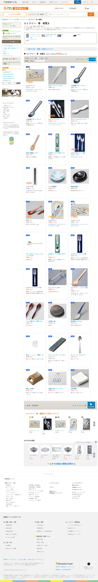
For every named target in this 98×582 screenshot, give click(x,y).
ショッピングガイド (77, 483)
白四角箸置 (73, 388)
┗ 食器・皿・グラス (33, 494)
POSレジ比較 (40, 542)
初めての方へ (59, 8)
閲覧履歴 (72, 8)
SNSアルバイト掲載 (11, 548)
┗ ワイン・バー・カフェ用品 (35, 491)
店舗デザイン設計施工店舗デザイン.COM (45, 575)
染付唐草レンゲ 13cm (76, 321)
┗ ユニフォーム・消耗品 (34, 500)
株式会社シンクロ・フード (68, 566)
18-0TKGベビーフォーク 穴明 (33, 287)
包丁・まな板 (9, 498)
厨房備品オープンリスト (56, 493)
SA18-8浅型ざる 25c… (33, 456)
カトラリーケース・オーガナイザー (11, 37)
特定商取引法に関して (78, 489)
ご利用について (7, 105)
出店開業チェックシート (74, 531)
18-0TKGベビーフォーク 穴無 (78, 254)
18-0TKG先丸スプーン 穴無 (78, 153)
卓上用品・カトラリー (11, 33)
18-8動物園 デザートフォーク (33, 119)
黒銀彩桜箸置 (74, 186)
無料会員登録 (77, 2)
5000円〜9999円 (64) (8, 76)
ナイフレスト (33, 39)
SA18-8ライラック (75, 220)
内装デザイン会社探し (11, 534)
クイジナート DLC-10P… (78, 456)
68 (87, 59)
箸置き (79, 34)
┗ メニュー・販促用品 (34, 496)
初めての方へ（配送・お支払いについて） (41, 49)
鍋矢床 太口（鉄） (90, 456)
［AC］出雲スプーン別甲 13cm (34, 321)
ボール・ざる (9, 496)
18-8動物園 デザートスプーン (78, 85)
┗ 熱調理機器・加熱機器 (34, 487)
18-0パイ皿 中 (44, 455)
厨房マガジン (53, 491)
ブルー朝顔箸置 (52, 186)
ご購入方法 (6, 109)
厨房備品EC (40, 528)
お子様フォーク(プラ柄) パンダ (56, 153)
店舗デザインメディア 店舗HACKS (73, 577)
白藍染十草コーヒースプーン (55, 388)
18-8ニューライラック (54, 119)
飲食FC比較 (40, 539)
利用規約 (58, 569)
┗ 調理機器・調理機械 (34, 485)
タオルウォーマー (10, 491)
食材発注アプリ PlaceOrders (44, 531)
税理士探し (40, 548)
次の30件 (91, 59)
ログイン (52, 487)
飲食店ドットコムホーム (10, 559)
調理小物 (8, 500)
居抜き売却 (8, 528)
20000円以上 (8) (7, 80)
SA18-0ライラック (30, 85)
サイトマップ (40, 559)
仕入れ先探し (40, 525)
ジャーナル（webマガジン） (75, 525)
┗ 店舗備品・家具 (32, 498)
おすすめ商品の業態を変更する (61, 464)
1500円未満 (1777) (7, 72)
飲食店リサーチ (72, 528)
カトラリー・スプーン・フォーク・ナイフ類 (35, 36)
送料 (4, 112)
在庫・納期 (6, 111)
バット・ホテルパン (11, 492)
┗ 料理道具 (8, 485)
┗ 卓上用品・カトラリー (34, 492)
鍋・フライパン (10, 487)
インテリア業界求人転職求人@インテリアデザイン (82, 575)
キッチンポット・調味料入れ (13, 494)
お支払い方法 (6, 114)
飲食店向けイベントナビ (74, 534)
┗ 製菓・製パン (32, 489)
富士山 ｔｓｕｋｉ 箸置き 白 (34, 355)
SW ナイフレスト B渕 (53, 287)
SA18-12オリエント (86, 430)
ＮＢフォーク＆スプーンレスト (79, 119)
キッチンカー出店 (10, 537)
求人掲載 (8, 545)
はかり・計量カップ (11, 502)
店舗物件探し (9, 525)
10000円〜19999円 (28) (8, 78)
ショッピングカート (55, 483)
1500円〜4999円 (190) (8, 74)
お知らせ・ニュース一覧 (78, 492)
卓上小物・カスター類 (10, 59)
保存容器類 (9, 504)
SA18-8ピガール (52, 220)
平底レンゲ (29, 220)
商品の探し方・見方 (8, 107)
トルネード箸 (29, 186)
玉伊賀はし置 (51, 321)
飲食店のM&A (9, 531)
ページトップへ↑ (49, 474)
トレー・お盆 (9, 489)
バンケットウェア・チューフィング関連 (11, 63)
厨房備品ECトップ (9, 479)
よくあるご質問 (76, 496)
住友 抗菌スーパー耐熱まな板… (56, 456)
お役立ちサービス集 (42, 545)
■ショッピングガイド (8, 103)
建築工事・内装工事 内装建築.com (58, 577)
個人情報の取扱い (66, 569)
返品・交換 (6, 116)
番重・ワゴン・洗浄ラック (13, 506)
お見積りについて (76, 487)
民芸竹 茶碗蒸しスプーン (32, 153)
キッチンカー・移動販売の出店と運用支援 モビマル (39, 577)
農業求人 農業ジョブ (86, 577)
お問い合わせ (75, 498)
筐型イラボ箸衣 (30, 388)
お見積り (5, 118)
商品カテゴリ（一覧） (10, 483)
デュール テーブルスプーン (78, 355)
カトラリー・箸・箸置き (9, 26)
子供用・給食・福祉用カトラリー (51, 35)
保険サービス (40, 551)
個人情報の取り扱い (77, 494)
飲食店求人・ (62, 575)
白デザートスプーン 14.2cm (55, 85)
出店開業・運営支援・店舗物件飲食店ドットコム (24, 575)
